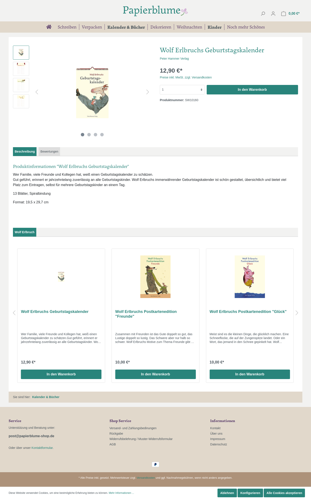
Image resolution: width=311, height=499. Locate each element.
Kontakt (215, 428)
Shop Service (120, 420)
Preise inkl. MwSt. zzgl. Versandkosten (186, 77)
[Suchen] (263, 13)
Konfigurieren (250, 493)
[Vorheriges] (36, 92)
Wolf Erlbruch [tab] (25, 232)
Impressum (217, 439)
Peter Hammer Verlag (174, 58)
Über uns (216, 433)
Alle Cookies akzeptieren (284, 493)
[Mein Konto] (273, 13)
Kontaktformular (42, 448)
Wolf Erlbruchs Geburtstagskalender (55, 311)
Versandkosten (146, 477)
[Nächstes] (147, 92)
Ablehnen (227, 493)
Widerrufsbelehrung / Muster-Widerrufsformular (141, 439)
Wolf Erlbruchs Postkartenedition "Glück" (248, 311)
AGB (112, 444)
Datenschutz (218, 444)
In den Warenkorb (252, 89)
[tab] (24, 151)
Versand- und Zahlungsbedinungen (133, 428)
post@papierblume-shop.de (31, 436)
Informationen (222, 420)
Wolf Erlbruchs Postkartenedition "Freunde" (146, 314)
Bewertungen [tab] (49, 151)
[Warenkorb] (290, 13)
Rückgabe (116, 433)
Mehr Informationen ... (121, 492)
